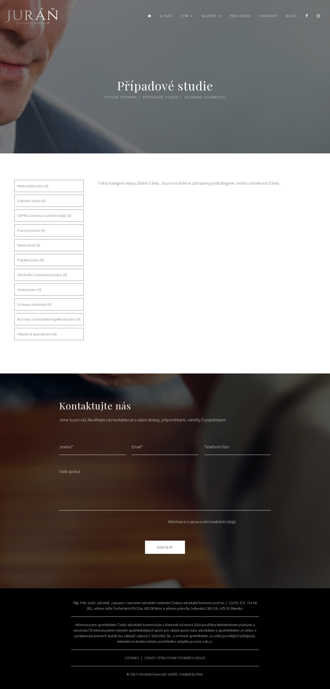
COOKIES (132, 657)
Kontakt (269, 15)
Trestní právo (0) (29, 289)
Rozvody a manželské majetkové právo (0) (48, 319)
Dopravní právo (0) (31, 200)
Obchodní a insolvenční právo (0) (42, 274)
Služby (209, 15)
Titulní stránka (120, 97)
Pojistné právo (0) (30, 260)
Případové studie (161, 97)
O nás (166, 15)
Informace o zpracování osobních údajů (202, 521)
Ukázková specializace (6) (37, 334)
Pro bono (240, 15)
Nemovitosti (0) (28, 245)
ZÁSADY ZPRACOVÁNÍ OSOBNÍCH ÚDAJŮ (175, 657)
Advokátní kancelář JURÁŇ (158, 674)
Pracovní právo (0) (31, 230)
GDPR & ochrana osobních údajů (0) (44, 215)
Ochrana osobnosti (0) (34, 304)
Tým (185, 15)
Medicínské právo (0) (32, 186)
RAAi (199, 674)
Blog (291, 15)
